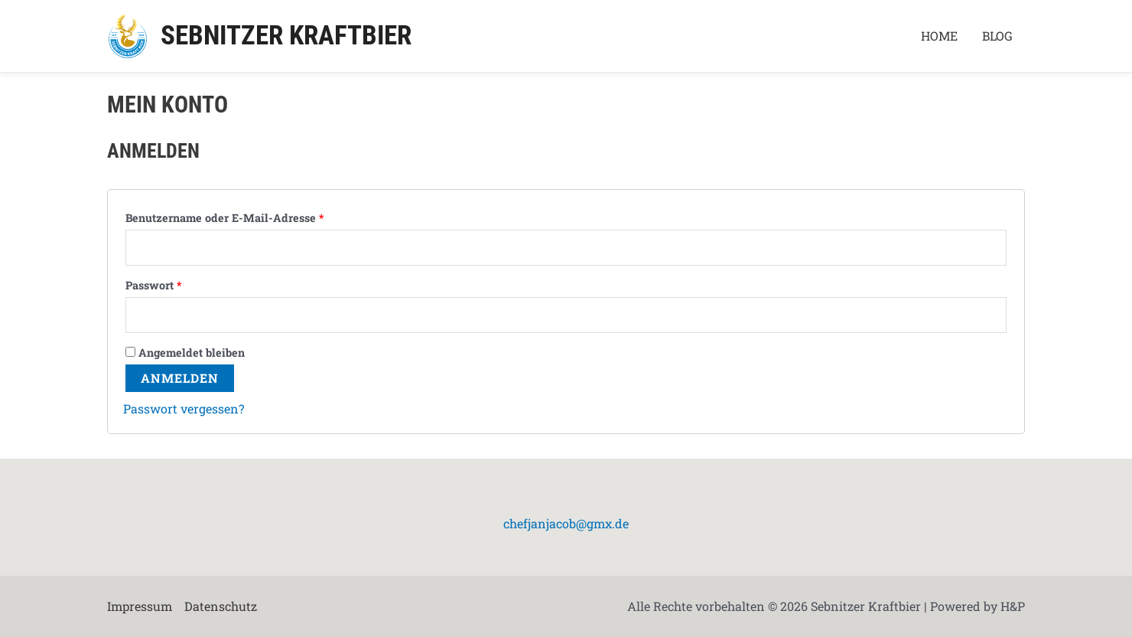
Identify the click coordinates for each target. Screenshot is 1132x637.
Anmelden (180, 378)
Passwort (153, 285)
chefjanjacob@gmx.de (566, 523)
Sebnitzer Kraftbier (286, 35)
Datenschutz (220, 606)
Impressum (139, 606)
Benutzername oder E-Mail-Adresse (224, 218)
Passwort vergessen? (183, 408)
